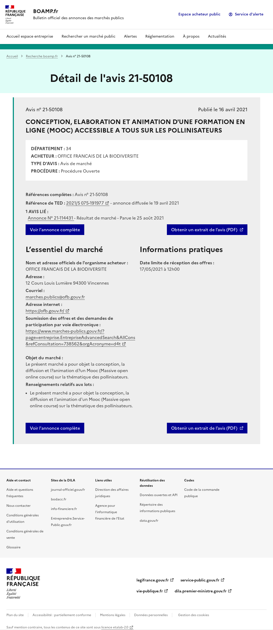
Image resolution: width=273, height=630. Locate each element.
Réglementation (159, 36)
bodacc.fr (58, 499)
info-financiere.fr (64, 509)
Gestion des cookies (193, 615)
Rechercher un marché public (88, 36)
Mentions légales (112, 615)
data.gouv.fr (149, 520)
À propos (191, 36)
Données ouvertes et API (159, 495)
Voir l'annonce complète (55, 229)
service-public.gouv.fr (199, 580)
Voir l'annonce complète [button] (55, 428)
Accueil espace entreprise (29, 36)
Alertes (130, 36)
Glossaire (13, 547)
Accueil (12, 56)
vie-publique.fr (149, 591)
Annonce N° (51, 218)
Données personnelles (151, 615)
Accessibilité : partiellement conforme (62, 615)
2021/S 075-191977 (85, 203)
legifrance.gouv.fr (152, 580)
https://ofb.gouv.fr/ (45, 311)
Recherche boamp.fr (42, 56)
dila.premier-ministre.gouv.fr (201, 591)
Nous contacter (18, 505)
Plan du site (15, 615)
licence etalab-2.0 (114, 627)
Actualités (217, 36)
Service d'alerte (249, 14)
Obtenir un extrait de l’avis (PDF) (204, 229)
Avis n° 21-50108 (44, 109)
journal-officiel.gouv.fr (68, 489)
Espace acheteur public (199, 14)
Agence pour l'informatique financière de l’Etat (109, 512)
